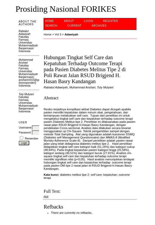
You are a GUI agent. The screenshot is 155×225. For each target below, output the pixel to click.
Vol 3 (58, 34)
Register (110, 21)
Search (51, 25)
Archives (99, 25)
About (69, 21)
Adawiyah (71, 34)
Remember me (34, 138)
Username (25, 127)
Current (74, 25)
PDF (46, 196)
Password (25, 132)
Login (88, 21)
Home (49, 21)
